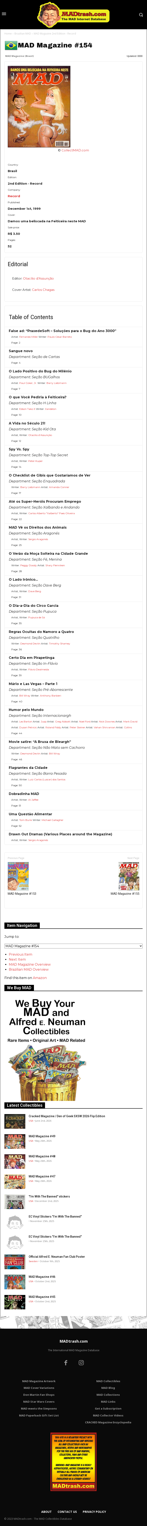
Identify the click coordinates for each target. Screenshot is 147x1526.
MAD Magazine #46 (42, 1276)
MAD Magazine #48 (42, 1156)
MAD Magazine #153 (22, 879)
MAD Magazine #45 (42, 1297)
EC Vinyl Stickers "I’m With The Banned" (55, 1216)
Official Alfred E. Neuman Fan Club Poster (57, 1256)
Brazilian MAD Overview (29, 969)
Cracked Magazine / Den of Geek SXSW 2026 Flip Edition (67, 1116)
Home (8, 33)
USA (31, 1120)
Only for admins (19, 915)
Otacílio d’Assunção (38, 278)
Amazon (40, 978)
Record (14, 196)
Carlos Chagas (43, 290)
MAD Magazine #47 (42, 1176)
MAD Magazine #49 (42, 1136)
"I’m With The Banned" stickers (49, 1196)
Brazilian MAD (22, 33)
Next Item (17, 959)
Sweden (33, 1261)
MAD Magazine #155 (125, 879)
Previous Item (20, 954)
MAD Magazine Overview (30, 964)
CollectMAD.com (75, 150)
